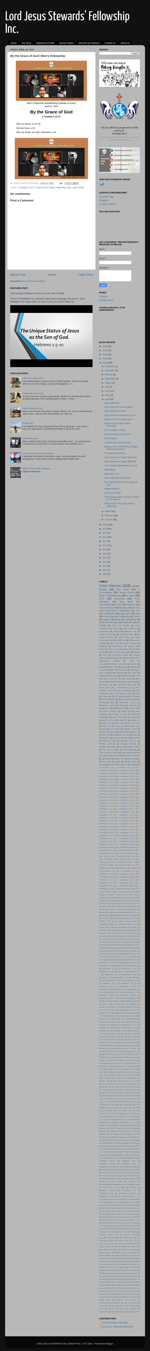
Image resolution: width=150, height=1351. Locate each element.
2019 (105, 533)
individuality (103, 1282)
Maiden (137, 1119)
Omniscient (122, 1149)
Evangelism (132, 998)
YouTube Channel (107, 204)
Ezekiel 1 (116, 1001)
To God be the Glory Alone (120, 679)
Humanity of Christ (107, 720)
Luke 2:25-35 (118, 1110)
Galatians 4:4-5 (119, 708)
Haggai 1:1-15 (120, 1019)
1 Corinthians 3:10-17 (125, 809)
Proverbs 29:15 (112, 1176)
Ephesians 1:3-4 (105, 971)
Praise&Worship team (108, 676)
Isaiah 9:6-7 (132, 1057)
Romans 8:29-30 (128, 744)
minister (124, 1288)
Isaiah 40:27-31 (107, 1054)
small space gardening (123, 1306)
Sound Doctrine (108, 1223)
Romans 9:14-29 (110, 1211)
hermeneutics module (122, 1279)
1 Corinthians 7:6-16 (127, 833)
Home (14, 43)
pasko (135, 1294)
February (109, 515)
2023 (105, 358)
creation (111, 1267)
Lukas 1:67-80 (104, 1099)
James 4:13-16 (107, 1066)
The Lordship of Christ (114, 430)
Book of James (131, 918)
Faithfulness (127, 1001)
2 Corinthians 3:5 (127, 871)
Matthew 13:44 (130, 729)
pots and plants (131, 1297)
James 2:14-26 (122, 1063)
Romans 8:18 (107, 1208)
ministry (116, 631)
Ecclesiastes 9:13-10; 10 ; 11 (116, 957)
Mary (117, 1122)
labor (138, 1282)
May (107, 395)
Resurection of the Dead (114, 1187)
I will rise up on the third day (117, 442)
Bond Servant (117, 918)
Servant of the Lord (126, 1217)
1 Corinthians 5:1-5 (126, 821)
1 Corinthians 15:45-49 (127, 791)
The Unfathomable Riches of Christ (120, 465)
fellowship (103, 646)
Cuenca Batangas (125, 942)
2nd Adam (117, 898)
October (109, 374)
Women (126, 1255)
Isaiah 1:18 (135, 1051)
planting (119, 1297)
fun (127, 1273)
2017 (105, 541)
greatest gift (132, 1276)
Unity (124, 664)
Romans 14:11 (109, 741)
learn (103, 1285)
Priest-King (136, 1167)
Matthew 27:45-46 (123, 1128)
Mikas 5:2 (126, 1137)
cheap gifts (106, 1264)
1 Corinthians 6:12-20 (125, 827)
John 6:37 (112, 1087)
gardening (103, 1276)
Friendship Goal (131, 1007)
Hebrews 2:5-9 (131, 1028)
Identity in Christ (129, 1048)
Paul (123, 640)
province (119, 1300)
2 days (107, 898)
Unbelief (105, 1249)
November (110, 370)
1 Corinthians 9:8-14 (127, 844)
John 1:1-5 (136, 1078)
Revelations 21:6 (106, 1193)
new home (127, 1291)
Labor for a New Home (33, 378)
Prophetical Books (118, 1170)
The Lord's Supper (110, 750)
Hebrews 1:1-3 (131, 1025)
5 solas (130, 595)
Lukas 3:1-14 (118, 1099)
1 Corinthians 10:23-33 (127, 770)
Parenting (111, 1155)
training (120, 1312)
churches (129, 682)
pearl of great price (106, 1297)
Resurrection (118, 738)
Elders (134, 957)
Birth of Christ (104, 918)
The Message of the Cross (122, 1238)
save (69, 187)
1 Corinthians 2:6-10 (127, 806)
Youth (134, 753)
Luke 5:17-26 (126, 1119)
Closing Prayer (131, 933)
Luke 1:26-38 (116, 1102)
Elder (112, 702)
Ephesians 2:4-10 (129, 974)
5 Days (101, 900)
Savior (113, 747)
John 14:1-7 (103, 1075)
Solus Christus (129, 643)
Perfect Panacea (30, 438)
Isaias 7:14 (103, 1060)
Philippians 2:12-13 (107, 1161)
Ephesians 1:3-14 (129, 969)
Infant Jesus (123, 1051)
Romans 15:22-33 (107, 744)
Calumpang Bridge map (127, 924)
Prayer (116, 628)
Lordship (105, 1096)
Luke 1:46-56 (124, 1105)
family (101, 667)
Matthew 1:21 (104, 1125)
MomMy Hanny (106, 300)
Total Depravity (129, 750)
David (120, 945)
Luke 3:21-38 (116, 1113)
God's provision (109, 711)
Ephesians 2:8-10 (105, 977)
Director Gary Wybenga (128, 948)
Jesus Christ (126, 592)
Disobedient (103, 951)
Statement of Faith (45, 43)
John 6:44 (123, 1087)
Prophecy (105, 1170)
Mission (126, 658)
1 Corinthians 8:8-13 (125, 838)
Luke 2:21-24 (132, 1107)
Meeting (122, 732)
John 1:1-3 (114, 1078)
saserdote (116, 1303)
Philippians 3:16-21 (107, 1164)
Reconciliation (104, 1184)
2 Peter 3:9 (108, 892)
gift (111, 1276)
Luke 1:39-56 (111, 1105)
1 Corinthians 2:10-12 (125, 803)
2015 (105, 549)
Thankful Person (106, 1235)
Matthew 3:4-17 (131, 1131)
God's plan (125, 1016)
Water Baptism (105, 1252)
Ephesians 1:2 (119, 966)
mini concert (113, 1288)
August (108, 383)
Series (112, 1217)
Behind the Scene (133, 912)
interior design (116, 1282)
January (109, 519)
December (110, 366)
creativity (121, 1267)
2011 (105, 566)
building (137, 1261)
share (81, 187)
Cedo (124, 696)
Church (136, 616)
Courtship (111, 942)
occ (121, 1294)
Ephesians (118, 960)
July (107, 387)
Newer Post (17, 274)
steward (133, 667)
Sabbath (102, 747)
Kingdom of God (105, 1093)
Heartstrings (110, 469)
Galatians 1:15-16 (130, 1010)
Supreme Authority (122, 1229)
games (134, 1273)
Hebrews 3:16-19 (120, 1031)
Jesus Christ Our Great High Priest (120, 457)
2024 (105, 354)
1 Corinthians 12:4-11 (127, 779)
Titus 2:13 (118, 1243)
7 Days (128, 900)
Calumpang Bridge (106, 924)
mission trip (135, 1288)
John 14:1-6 (132, 1072)
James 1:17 (114, 1060)
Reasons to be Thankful (110, 1181)
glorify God (119, 759)
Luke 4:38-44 (127, 1116)
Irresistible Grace (120, 655)
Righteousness (133, 738)
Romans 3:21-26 (131, 1202)
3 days (126, 898)
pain (127, 1294)
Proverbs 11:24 (134, 1170)
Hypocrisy (113, 1048)
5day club (111, 900)
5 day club (106, 696)
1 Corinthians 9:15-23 (125, 841)
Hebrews (102, 1025)
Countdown (109, 613)
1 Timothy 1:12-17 (26, 187)
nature (117, 1291)
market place (126, 1285)
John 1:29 (105, 1081)
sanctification (104, 1303)
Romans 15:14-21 (128, 741)
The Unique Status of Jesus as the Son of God (37, 293)
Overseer (115, 1152)
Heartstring (133, 1019)
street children (115, 764)
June (107, 391)
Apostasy (122, 909)
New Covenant (114, 1146)
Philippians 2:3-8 (128, 1161)
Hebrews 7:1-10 (130, 1039)
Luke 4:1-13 (128, 1113)
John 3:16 (106, 726)
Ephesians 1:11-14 (127, 702)
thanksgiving (104, 1312)
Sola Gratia (123, 622)
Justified (126, 1090)
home (135, 1279)
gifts (138, 682)
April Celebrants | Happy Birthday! (120, 461)
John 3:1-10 (103, 1084)
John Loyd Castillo (120, 625)
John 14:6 (106, 723)
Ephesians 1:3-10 (110, 969)
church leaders (133, 755)
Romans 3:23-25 (118, 1205)
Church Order (116, 933)
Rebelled (132, 1181)
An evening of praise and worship (37, 453)
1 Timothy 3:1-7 (122, 862)
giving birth (120, 1276)
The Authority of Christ (114, 453)
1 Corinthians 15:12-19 (126, 788)
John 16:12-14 (131, 1075)
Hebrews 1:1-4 (104, 1028)
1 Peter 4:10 (130, 859)
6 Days (120, 900)
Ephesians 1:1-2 (131, 960)
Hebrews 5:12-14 (105, 1036)
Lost (113, 1096)
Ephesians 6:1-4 (131, 992)
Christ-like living (105, 930)
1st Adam (133, 868)
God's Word (113, 1016)
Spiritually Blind (131, 1226)
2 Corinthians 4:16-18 (126, 877)
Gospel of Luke (119, 714)
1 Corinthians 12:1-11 (127, 776)
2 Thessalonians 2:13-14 (126, 892)
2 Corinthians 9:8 (120, 889)
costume (134, 1264)
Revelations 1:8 (129, 1190)
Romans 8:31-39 (121, 1208)
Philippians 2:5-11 (120, 735)
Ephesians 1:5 (120, 971)
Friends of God (115, 1007)
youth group (104, 688)
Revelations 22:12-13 (127, 1193)
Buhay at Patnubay (107, 634)
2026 (105, 346)
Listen (137, 1093)
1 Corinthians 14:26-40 (127, 785)
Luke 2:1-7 (108, 1107)
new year (106, 761)
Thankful (134, 1232)
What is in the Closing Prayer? (118, 419)
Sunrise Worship (105, 1229)
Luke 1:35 (129, 1102)
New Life (106, 735)
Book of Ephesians (109, 595)
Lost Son (121, 1096)
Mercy (117, 1137)
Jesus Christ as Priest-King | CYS (120, 415)
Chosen (134, 927)
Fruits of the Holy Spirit (109, 1010)
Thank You (123, 1232)
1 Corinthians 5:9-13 (125, 824)
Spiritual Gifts (126, 676)
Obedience (110, 1149)
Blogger (109, 1343)
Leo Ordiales (120, 1093)
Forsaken (102, 1007)
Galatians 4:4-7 (105, 1013)
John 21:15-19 (133, 723)
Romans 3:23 (104, 1205)
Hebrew (102, 1022)
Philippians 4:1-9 (128, 1164)
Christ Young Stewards (118, 649)
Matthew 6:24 (118, 1134)
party (115, 685)
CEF (117, 696)
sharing (102, 764)
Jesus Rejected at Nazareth (117, 478)
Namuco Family (131, 1143)
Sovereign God (124, 1223)
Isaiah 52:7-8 (135, 1054)
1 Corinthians (104, 767)
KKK (135, 1090)
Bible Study (126, 602)
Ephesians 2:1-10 (107, 705)
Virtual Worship (131, 1249)
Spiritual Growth (114, 1226)
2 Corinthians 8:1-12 (125, 883)
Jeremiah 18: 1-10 (123, 1066)
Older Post (85, 274)
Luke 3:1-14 (103, 1113)
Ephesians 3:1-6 (122, 977)
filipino (104, 1273)
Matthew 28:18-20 (107, 732)
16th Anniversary (124, 690)
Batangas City (130, 631)
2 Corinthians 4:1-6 (126, 874)
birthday (123, 608)
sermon (134, 1303)
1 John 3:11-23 (115, 856)
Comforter (136, 936)
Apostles (133, 909)
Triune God (103, 1246)
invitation (129, 1282)
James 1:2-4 (127, 1060)
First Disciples (130, 1004)
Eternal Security (116, 673)
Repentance (104, 738)
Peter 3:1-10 (117, 1158)
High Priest (118, 717)
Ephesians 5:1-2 (122, 989)
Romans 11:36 (119, 1196)
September (110, 379)
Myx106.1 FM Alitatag (114, 1143)
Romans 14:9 (125, 1199)
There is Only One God (127, 1241)
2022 (105, 363)
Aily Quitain (125, 906)
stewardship (130, 619)
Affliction (114, 906)
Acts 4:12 (136, 903)
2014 (105, 553)
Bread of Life (105, 921)
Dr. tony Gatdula (118, 954)
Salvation (131, 604)
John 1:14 (119, 723)
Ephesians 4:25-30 (128, 986)
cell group (111, 755)
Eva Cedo (132, 673)
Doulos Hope (104, 954)
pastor (124, 685)
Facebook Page (106, 196)
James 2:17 (135, 1063)
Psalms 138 (132, 1178)
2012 (105, 562)
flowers (112, 1273)
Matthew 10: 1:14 (130, 1122)
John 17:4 (103, 1078)
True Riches (116, 1246)
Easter (127, 652)
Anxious (112, 909)
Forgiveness (104, 708)
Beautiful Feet (118, 912)
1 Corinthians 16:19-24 (126, 794)
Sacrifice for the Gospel (124, 1214)
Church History (108, 699)
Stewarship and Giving (32, 393)
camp (119, 682)
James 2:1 (110, 1063)
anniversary (104, 631)
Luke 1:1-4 (103, 1102)
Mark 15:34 (106, 1122)
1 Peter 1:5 (117, 859)
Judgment (106, 1090)
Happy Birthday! (111, 489)
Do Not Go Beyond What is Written (124, 951)
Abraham (114, 903)
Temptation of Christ (107, 1232)
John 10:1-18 (104, 1072)
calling (111, 682)
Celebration (123, 927)
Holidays (124, 1045)
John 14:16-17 (117, 1075)
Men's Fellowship (58, 187)
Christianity (135, 696)
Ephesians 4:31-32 (106, 989)
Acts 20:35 (125, 903)
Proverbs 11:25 (108, 1172)
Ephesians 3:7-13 (133, 980)
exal (129, 1270)
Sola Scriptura (129, 628)
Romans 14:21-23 (110, 1199)
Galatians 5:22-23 (121, 1013)
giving (117, 619)
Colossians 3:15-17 (106, 936)
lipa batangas (134, 759)
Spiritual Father (133, 747)
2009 (105, 574)
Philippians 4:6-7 (105, 1167)
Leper (130, 1093)
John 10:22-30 (118, 1072)
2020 (105, 529)
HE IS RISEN (110, 438)
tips (112, 1312)
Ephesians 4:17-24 (107, 986)
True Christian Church (108, 753)
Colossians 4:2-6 (123, 936)
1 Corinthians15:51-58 (126, 847)
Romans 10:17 (104, 1196)
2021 (105, 524)
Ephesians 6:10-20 (107, 995)
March (108, 511)
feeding (137, 1270)
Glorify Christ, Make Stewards (36, 468)
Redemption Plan (119, 1184)
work (134, 1312)
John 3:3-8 (115, 1084)
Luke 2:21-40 (104, 1110)
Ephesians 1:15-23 (130, 963)
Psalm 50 (109, 1178)
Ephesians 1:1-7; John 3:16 (109, 963)
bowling (128, 1261)
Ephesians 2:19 (111, 474)
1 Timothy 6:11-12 (113, 865)
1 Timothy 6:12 (129, 865)
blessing (119, 1261)
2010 (105, 570)
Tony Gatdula (131, 1243)
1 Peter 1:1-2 (130, 856)
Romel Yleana (126, 1211)
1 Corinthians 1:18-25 (126, 797)
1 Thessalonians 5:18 (124, 688)
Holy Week (132, 717)
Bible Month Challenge (128, 915)
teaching (133, 1309)
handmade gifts (105, 1279)
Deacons (122, 670)
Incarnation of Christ (107, 1051)
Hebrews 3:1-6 (104, 1031)
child (121, 755)
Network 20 (135, 732)
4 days (134, 898)
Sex (138, 1217)
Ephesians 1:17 (105, 966)
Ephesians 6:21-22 (128, 995)
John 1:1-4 (125, 1078)
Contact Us (110, 43)
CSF (138, 610)
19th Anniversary (120, 868)
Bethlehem (106, 915)
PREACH (125, 1152)
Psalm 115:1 (127, 1176)
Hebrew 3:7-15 (131, 1022)
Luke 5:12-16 (112, 1119)
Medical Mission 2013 (32, 408)
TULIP (119, 604)
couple (101, 1267)
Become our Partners (89, 43)
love (138, 613)
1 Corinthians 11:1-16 (126, 773)
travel (128, 1312)
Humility (102, 1048)
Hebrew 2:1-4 (114, 1022)
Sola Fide (114, 643)
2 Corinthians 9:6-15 (125, 886)
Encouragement (105, 960)
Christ (102, 622)
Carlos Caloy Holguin (107, 927)
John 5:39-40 (128, 1084)
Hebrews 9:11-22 (111, 1045)
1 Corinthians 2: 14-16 (126, 800)
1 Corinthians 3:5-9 (127, 812)
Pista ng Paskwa (121, 1167)
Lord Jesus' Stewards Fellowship (117, 1326)
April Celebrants (111, 403)
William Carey (120, 1252)
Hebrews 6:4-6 (114, 1039)
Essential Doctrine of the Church (112, 998)
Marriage (115, 658)
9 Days (104, 903)
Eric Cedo (122, 589)
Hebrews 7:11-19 (105, 1042)
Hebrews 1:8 (118, 1028)
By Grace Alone (127, 634)
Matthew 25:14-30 (106, 1128)
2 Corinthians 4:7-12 (122, 693)
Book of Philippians (120, 610)
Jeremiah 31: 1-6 (113, 1069)
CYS (101, 598)
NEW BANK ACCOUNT (115, 411)
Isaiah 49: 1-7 (121, 1054)
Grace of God (42, 187)
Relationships (135, 1184)
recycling (132, 1300)
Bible (115, 915)
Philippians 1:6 (131, 1158)
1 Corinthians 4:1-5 (125, 815)
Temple (134, 1229)
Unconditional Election (108, 664)
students (112, 1309)
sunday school (131, 764)
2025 (105, 350)
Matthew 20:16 (131, 1125)
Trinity (131, 661)
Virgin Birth (116, 1249)
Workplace (115, 1258)
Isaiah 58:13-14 (119, 1057)
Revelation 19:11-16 (107, 1190)
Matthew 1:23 (117, 1125)
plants (117, 761)
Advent (104, 906)
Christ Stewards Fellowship (116, 616)
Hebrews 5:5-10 (123, 1036)
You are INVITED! (112, 493)
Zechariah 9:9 (107, 1261)
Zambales (136, 1258)
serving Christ (130, 761)
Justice (116, 1090)
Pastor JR (122, 1155)
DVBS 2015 (110, 945)
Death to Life (123, 699)
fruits (121, 1273)
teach (122, 1309)
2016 (105, 545)
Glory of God (134, 708)
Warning (124, 753)
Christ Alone (124, 637)
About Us (125, 43)
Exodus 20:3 (104, 1001)
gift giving (106, 759)
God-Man (136, 1016)
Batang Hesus (104, 912)
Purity (134, 735)
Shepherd (105, 1220)
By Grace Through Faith (125, 921)
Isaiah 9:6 (135, 720)
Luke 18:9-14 (132, 1099)
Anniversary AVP (119, 646)
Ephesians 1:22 (134, 966)
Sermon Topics (66, 43)
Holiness (134, 1045)
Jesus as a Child (130, 1069)
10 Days (108, 868)
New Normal (128, 1146)
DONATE (103, 296)
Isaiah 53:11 (106, 1057)
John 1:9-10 (117, 1081)
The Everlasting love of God (117, 434)
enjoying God (120, 1270)
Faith (111, 622)
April (107, 399)
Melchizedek (106, 1137)
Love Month (114, 729)
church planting (121, 1264)
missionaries (106, 1291)
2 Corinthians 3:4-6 (107, 871)
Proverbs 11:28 (123, 1172)
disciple (133, 664)
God (105, 655)
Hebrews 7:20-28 (122, 1042)
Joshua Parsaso (106, 608)
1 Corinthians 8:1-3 (127, 835)
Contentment (107, 939)
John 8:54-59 (135, 1087)
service (101, 1306)
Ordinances (113, 640)
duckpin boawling (105, 1270)
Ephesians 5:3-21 (114, 992)
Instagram (104, 200)
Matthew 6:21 (104, 1134)
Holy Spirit (125, 613)
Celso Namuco (110, 586)
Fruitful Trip (27, 423)
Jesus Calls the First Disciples (118, 407)
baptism (106, 619)
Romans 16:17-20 (114, 1202)
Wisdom (117, 1255)
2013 (105, 558)
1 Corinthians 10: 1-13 (124, 767)
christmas (119, 598)
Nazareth (102, 1146)
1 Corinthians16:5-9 (126, 853)
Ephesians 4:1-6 (109, 983)
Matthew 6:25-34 (133, 1134)
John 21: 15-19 (131, 1081)
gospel (124, 667)
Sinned (115, 1220)
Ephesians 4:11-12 (128, 983)
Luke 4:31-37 (114, 1116)
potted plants (104, 1300)
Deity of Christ (114, 652)
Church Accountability (123, 930)
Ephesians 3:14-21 (115, 980)
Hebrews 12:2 (115, 1025)
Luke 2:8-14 (132, 1110)
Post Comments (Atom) (34, 281)
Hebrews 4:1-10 (113, 1034)
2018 (105, 537)
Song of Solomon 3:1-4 (131, 1220)
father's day (112, 667)
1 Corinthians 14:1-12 (126, 782)
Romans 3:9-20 (134, 1205)
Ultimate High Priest (132, 1246)
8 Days (137, 900)
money (105, 685)
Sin (121, 747)
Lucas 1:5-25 (132, 1096)
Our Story (26, 43)
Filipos (137, 652)
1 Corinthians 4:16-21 (126, 818)
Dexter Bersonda (110, 948)
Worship (125, 1258)
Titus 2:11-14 (104, 1243)
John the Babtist (123, 726)
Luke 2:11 (120, 1107)
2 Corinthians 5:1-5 (125, 880)
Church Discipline (107, 670)
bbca (101, 755)
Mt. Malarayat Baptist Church (117, 1140)
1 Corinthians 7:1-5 (126, 829)
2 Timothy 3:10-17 (121, 895)
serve (75, 187)
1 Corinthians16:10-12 (125, 850)
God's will (125, 711)
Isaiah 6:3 (123, 720)
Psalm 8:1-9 (120, 1178)
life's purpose (113, 1285)
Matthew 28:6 (115, 1131)
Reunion (133, 1187)
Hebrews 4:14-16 (130, 1034)
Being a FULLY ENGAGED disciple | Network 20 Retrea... (121, 447)
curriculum (133, 1267)
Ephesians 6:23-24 (128, 705)
